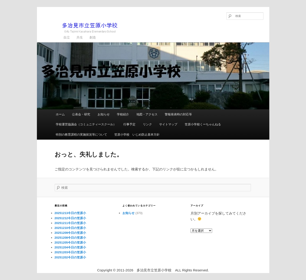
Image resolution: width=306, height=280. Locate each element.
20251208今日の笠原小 (70, 237)
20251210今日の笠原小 (70, 228)
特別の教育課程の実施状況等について (81, 134)
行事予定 (129, 124)
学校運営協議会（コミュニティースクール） (86, 124)
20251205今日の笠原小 (70, 242)
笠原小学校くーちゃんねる (203, 124)
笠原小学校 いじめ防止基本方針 (137, 134)
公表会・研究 (81, 114)
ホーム (60, 114)
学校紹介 (123, 114)
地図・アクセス (147, 114)
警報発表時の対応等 (178, 114)
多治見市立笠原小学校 (82, 28)
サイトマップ (168, 124)
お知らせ (104, 114)
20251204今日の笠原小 (70, 247)
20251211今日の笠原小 (70, 223)
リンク (147, 124)
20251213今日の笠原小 (70, 213)
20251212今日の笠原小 (70, 218)
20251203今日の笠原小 (70, 252)
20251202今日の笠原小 (70, 257)
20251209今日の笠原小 (70, 232)
